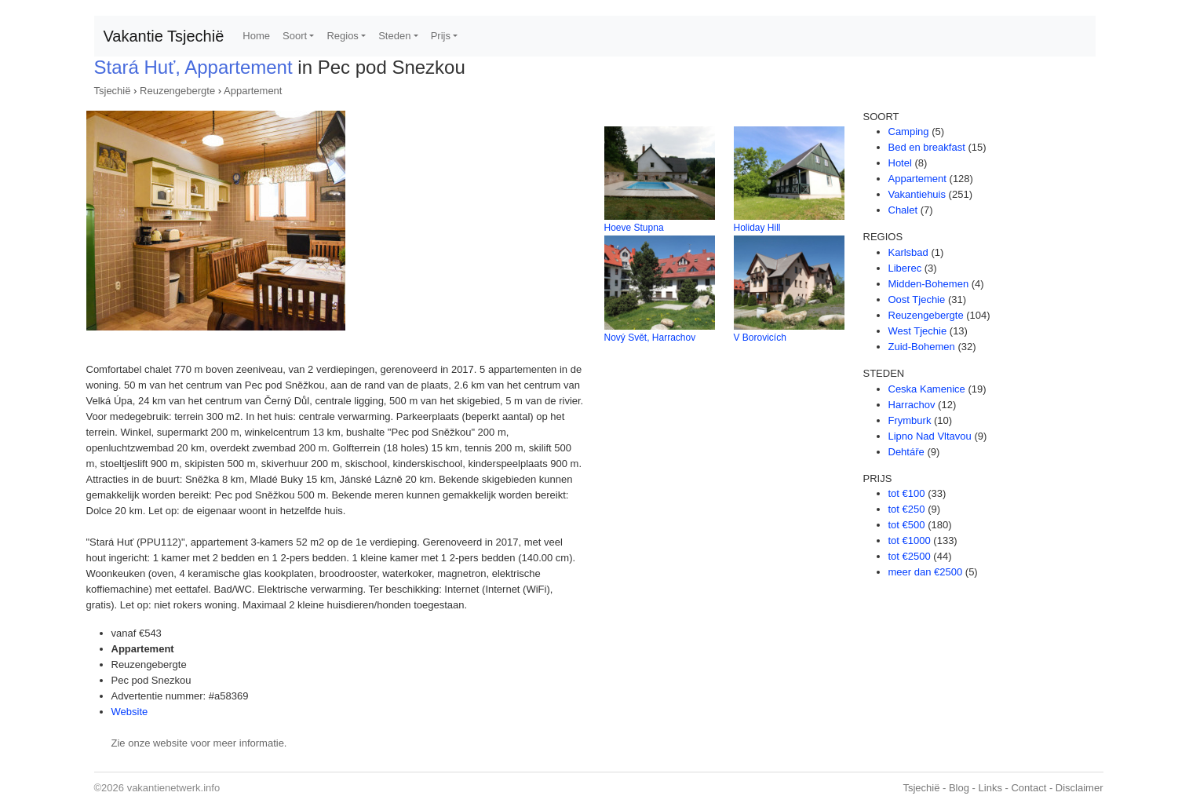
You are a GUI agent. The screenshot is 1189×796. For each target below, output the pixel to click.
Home (256, 36)
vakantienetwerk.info (174, 788)
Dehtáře (906, 452)
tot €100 (906, 493)
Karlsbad (908, 252)
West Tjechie (917, 331)
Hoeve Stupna (634, 227)
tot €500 (906, 525)
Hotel (900, 163)
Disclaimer (1079, 788)
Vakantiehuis (917, 194)
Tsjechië (112, 91)
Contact (1028, 788)
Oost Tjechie (917, 299)
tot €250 (906, 509)
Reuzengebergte (177, 91)
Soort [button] (295, 36)
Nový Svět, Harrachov (650, 337)
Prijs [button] (440, 36)
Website (129, 711)
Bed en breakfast (926, 147)
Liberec (905, 268)
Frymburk (910, 420)
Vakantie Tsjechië (164, 36)
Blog (959, 788)
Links (990, 788)
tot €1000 (909, 540)
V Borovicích (760, 337)
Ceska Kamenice (926, 389)
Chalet (903, 210)
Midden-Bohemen (928, 284)
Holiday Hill (757, 227)
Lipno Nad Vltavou (930, 436)
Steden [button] (394, 36)
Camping (908, 131)
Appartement (253, 91)
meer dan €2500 (925, 572)
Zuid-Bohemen (921, 346)
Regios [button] (342, 36)
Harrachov (912, 405)
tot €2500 (909, 556)
